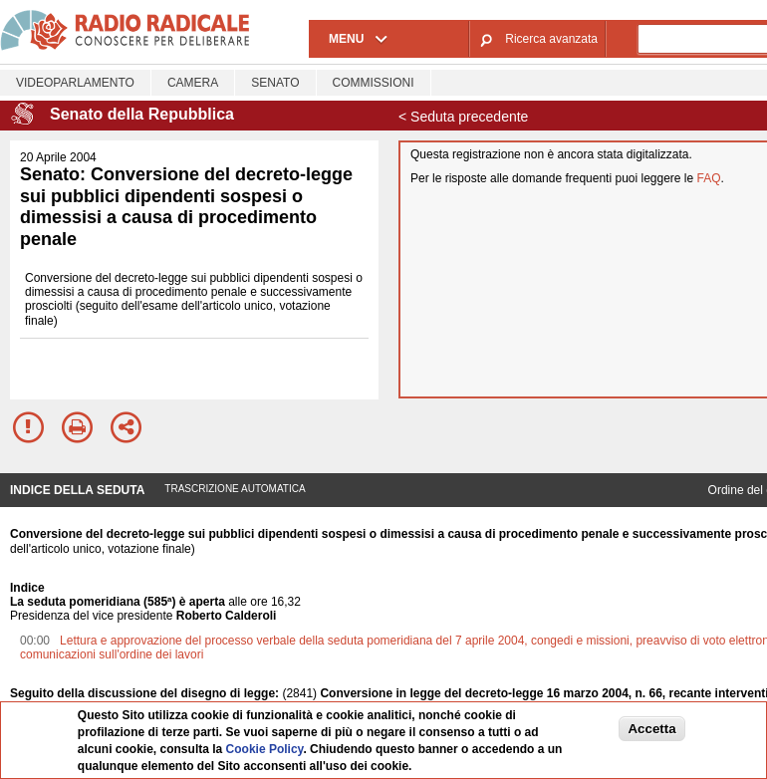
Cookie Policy (265, 749)
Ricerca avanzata (551, 39)
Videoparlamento (75, 83)
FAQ (709, 178)
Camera (192, 83)
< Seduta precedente (463, 117)
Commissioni (373, 83)
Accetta (651, 728)
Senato (275, 83)
